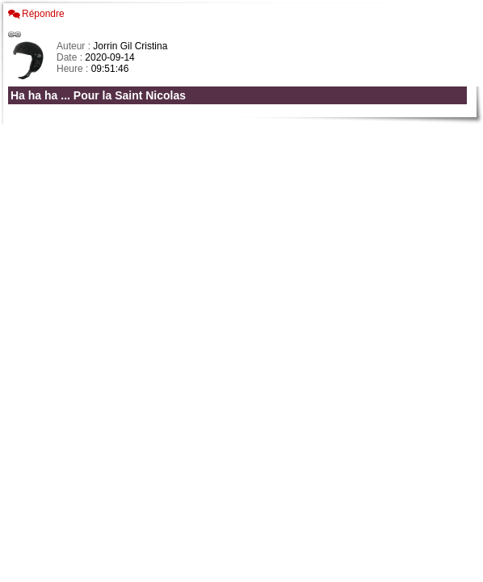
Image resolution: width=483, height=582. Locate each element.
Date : (71, 57)
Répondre (43, 13)
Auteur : (75, 46)
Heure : (74, 68)
